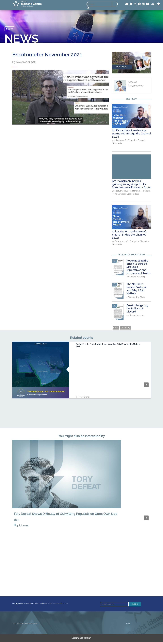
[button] (146, 384)
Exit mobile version (81, 638)
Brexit (115, 328)
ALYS (128, 624)
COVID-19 (125, 328)
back (9, 28)
